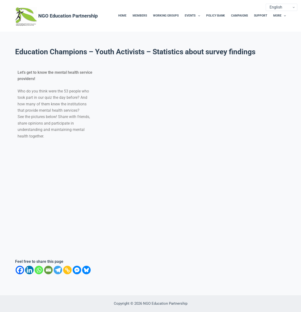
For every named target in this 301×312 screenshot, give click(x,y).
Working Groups (166, 15)
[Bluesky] (86, 270)
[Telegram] (58, 270)
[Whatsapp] (39, 270)
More (279, 16)
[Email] (48, 270)
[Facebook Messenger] (77, 270)
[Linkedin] (29, 270)
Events (193, 16)
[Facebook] (20, 270)
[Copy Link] (67, 270)
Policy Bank (215, 15)
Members (140, 15)
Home (122, 15)
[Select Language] (281, 7)
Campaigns (239, 15)
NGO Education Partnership (68, 16)
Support (260, 15)
